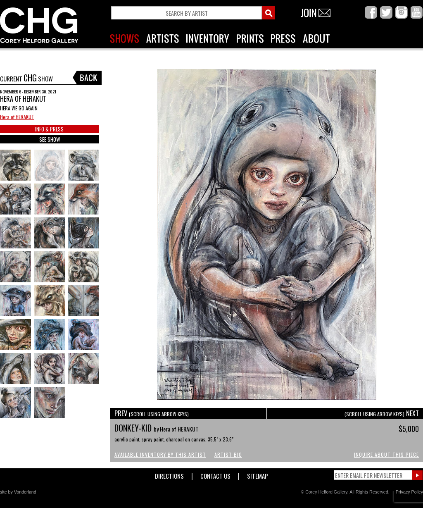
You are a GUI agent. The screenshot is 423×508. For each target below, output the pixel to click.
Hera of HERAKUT (17, 116)
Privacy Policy (409, 491)
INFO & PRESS (49, 129)
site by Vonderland (18, 491)
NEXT (382, 413)
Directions (169, 474)
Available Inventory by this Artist (160, 454)
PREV (151, 413)
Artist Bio (228, 454)
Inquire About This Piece (386, 454)
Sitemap (257, 474)
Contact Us (215, 474)
